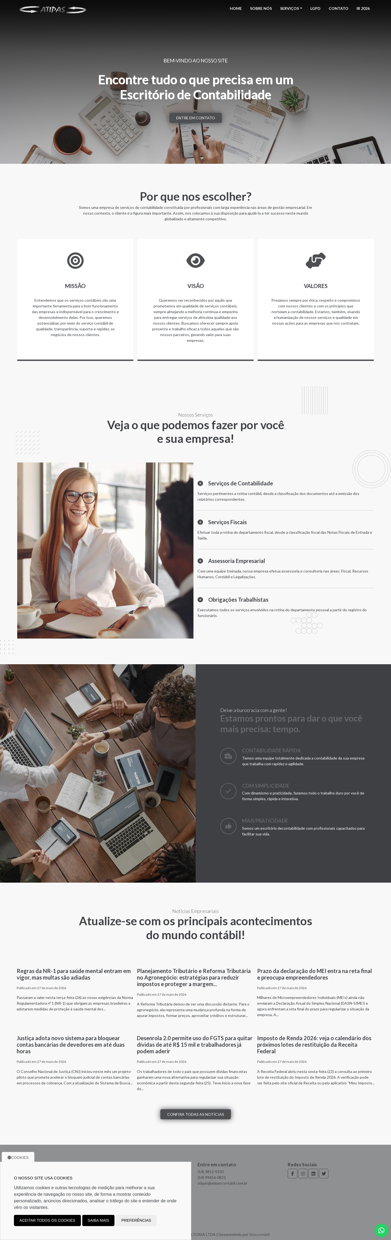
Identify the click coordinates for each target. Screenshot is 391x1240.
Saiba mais (98, 1220)
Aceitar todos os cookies (47, 1220)
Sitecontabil (259, 1234)
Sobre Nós (261, 8)
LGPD (315, 8)
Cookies (18, 1157)
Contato (338, 8)
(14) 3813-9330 (211, 1171)
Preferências (136, 1220)
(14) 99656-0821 (212, 1177)
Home (236, 8)
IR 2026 (363, 8)
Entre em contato (195, 117)
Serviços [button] (289, 8)
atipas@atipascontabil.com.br (223, 1183)
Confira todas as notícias (195, 1114)
